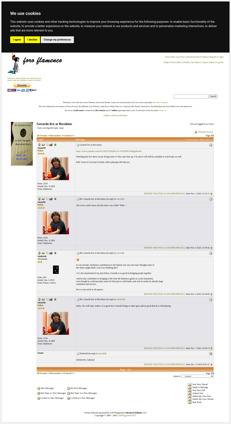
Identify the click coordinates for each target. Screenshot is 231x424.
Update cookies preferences (115, 115)
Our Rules (195, 62)
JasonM (120, 199)
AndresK (120, 299)
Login (221, 57)
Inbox (179, 62)
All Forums (42, 135)
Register (213, 57)
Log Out (219, 62)
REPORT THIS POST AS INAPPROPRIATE (164, 193)
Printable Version (203, 132)
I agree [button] (17, 39)
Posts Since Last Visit (174, 57)
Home (205, 57)
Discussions (55, 135)
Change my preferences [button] (57, 39)
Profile (186, 62)
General (67, 135)
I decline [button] (32, 39)
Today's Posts (169, 62)
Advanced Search (193, 57)
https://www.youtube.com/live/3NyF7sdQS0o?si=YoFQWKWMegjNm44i (109, 151)
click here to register (160, 102)
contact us (162, 110)
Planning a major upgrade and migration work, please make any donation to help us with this (24, 79)
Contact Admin (208, 62)
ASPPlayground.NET (126, 415)
